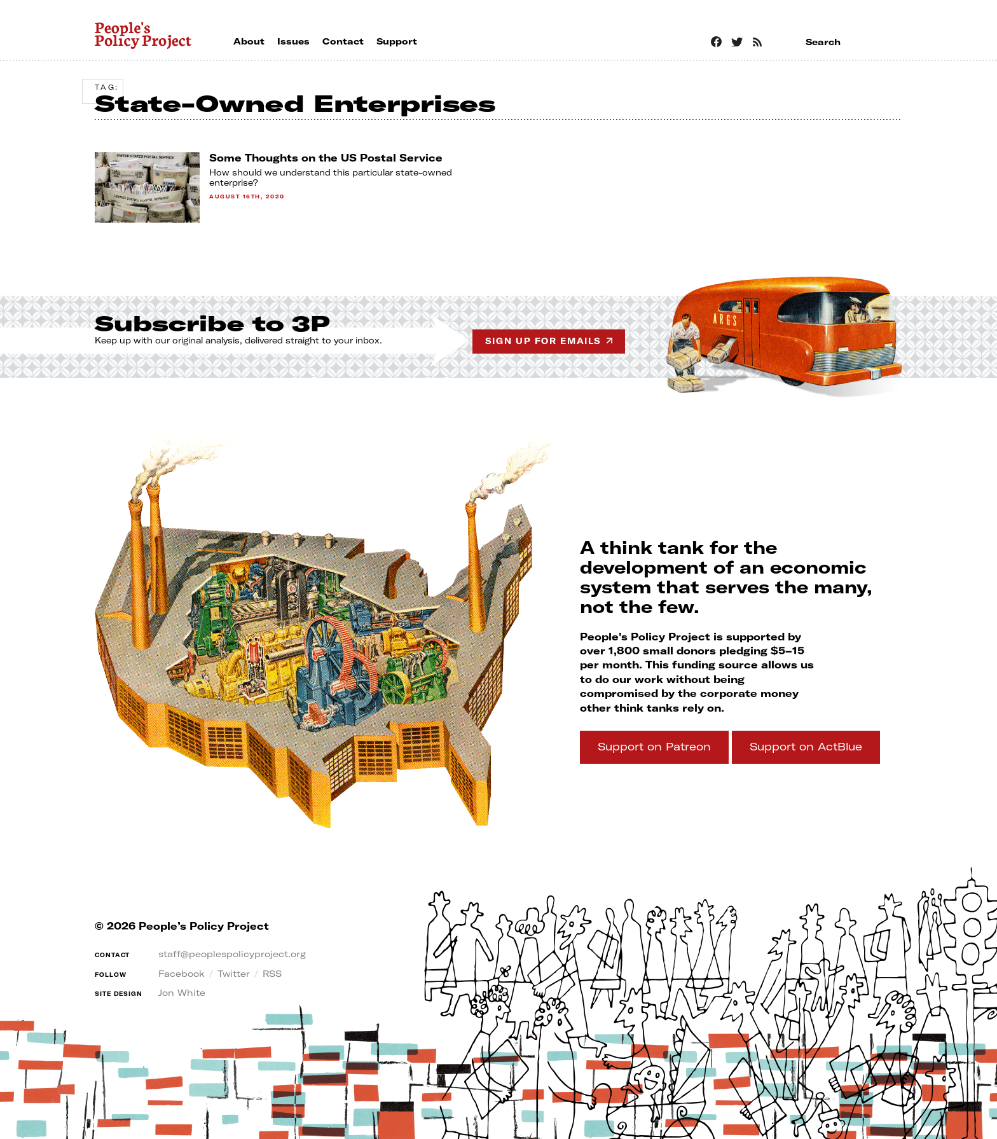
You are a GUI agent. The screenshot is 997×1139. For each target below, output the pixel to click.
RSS (272, 973)
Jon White (181, 992)
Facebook (181, 973)
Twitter (233, 973)
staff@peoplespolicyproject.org (232, 954)
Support (654, 746)
